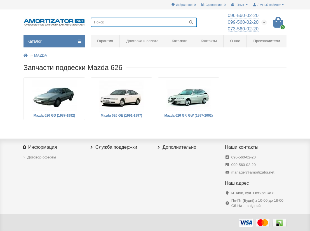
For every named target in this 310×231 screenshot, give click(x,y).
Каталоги (179, 41)
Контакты (209, 41)
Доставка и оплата (142, 41)
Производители (266, 41)
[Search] (144, 22)
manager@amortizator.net (252, 172)
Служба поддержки (114, 147)
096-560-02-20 (243, 157)
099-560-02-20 (243, 165)
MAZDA (40, 55)
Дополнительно (177, 147)
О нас (235, 41)
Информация (40, 147)
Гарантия (105, 41)
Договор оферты (41, 157)
